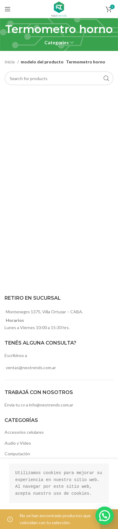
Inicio (10, 61)
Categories (56, 42)
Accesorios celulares (24, 432)
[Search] (59, 78)
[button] (104, 516)
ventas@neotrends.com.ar (31, 367)
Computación (17, 453)
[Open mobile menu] (8, 9)
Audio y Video (18, 443)
